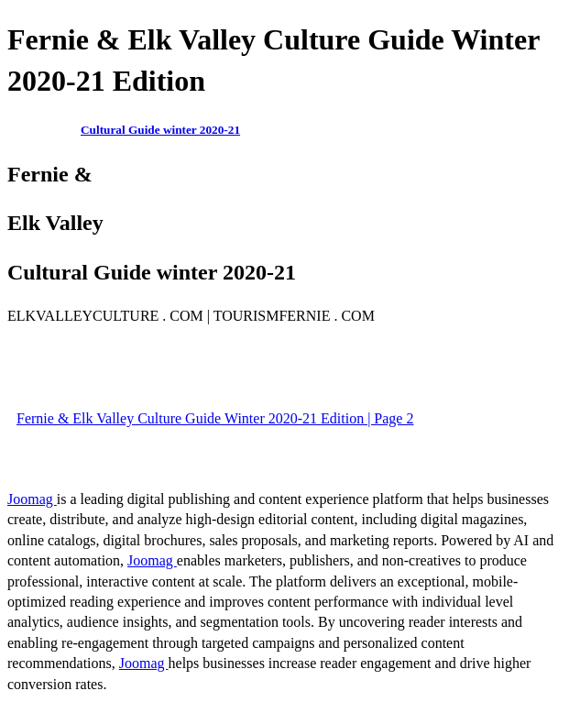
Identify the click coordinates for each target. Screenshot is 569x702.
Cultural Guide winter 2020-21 (160, 130)
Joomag (32, 499)
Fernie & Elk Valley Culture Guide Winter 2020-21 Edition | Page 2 (214, 418)
